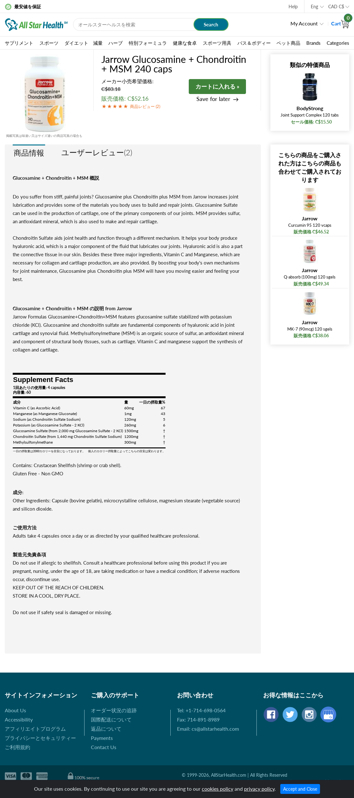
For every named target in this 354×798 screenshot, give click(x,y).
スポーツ (48, 43)
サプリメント (19, 43)
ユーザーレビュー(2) (96, 152)
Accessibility (19, 719)
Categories (338, 43)
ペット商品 (288, 43)
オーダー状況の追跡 (114, 710)
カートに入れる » (217, 86)
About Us (15, 710)
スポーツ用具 (217, 43)
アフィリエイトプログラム (35, 729)
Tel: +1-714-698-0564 (201, 710)
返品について (106, 729)
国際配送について (111, 719)
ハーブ (115, 43)
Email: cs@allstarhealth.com (208, 729)
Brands (313, 43)
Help (293, 6)
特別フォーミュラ (148, 43)
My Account (304, 23)
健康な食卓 (185, 43)
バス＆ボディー (254, 43)
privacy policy (259, 789)
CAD (336, 6)
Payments (102, 738)
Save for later (213, 99)
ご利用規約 (17, 747)
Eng (314, 6)
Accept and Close (300, 789)
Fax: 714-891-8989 (198, 719)
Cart (340, 23)
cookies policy (217, 789)
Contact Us (103, 747)
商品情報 (29, 152)
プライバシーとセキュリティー (40, 738)
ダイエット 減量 (84, 43)
